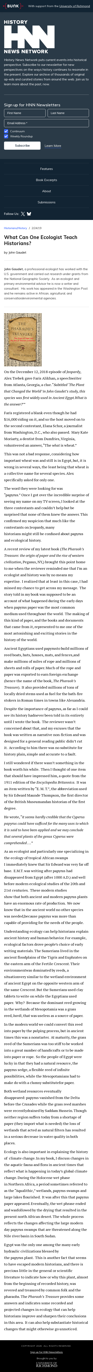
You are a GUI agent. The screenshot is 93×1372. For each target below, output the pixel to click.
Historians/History (15, 228)
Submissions (47, 202)
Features (46, 169)
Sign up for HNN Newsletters (46, 1352)
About (46, 191)
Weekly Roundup (21, 136)
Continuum (17, 131)
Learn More (53, 146)
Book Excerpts (46, 180)
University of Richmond (74, 6)
